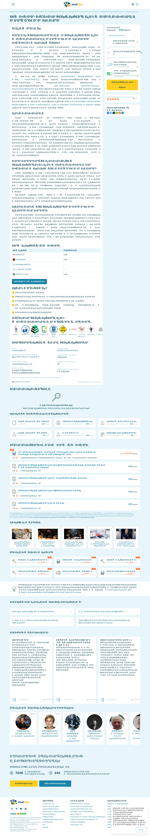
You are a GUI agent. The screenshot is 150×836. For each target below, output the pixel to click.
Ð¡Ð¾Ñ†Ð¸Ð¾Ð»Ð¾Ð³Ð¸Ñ (68, 351)
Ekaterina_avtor (20, 274)
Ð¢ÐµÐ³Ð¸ (45, 827)
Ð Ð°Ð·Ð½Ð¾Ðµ (47, 822)
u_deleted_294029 (22, 269)
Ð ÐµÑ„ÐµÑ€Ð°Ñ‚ (19, 351)
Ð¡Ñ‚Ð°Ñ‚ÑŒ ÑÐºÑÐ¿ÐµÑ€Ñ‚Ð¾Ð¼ (29, 281)
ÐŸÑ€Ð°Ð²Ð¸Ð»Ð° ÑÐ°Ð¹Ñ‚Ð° (80, 804)
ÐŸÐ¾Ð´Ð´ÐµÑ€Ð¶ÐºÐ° (78, 822)
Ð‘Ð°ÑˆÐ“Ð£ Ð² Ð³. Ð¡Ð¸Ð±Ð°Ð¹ (25, 357)
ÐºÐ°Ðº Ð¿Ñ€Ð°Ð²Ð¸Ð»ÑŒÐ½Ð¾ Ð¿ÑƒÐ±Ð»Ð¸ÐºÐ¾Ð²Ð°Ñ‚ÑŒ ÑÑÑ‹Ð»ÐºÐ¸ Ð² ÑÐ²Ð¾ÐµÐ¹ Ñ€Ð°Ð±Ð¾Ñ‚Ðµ (61, 517)
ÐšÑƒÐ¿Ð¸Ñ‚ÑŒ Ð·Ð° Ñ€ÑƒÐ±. (122, 84)
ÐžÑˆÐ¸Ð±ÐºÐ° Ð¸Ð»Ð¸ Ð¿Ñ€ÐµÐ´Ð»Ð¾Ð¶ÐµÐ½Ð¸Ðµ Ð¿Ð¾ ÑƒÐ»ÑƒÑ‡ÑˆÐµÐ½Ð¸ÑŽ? (36, 377)
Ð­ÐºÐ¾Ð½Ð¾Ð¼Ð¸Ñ (49, 814)
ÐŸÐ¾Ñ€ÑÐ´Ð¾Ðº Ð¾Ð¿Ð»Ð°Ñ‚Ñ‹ (81, 811)
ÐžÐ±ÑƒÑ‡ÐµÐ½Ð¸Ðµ (23, 784)
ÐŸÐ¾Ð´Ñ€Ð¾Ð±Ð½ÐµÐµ (55, 784)
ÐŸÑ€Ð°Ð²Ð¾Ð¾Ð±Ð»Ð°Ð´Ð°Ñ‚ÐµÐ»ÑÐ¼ (84, 819)
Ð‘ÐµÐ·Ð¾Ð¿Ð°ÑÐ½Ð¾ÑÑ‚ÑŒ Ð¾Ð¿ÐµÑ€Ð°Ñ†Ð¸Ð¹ (88, 817)
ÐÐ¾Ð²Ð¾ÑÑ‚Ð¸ (48, 804)
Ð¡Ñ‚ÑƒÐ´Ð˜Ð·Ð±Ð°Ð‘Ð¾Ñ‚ (21, 382)
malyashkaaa (19, 259)
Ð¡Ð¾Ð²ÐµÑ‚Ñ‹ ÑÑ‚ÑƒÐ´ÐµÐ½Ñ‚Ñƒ (53, 811)
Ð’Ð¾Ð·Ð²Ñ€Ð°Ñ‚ (75, 814)
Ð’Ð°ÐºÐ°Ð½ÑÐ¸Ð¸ (76, 824)
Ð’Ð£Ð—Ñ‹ (111, 824)
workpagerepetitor (21, 264)
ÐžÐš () (141, 829)
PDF (31, 364)
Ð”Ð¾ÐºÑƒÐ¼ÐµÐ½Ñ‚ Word (20, 364)
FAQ (43, 824)
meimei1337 (19, 254)
